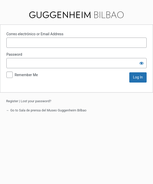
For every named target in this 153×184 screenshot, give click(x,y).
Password (14, 54)
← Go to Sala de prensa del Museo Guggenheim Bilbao (46, 110)
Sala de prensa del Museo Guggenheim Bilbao (76, 14)
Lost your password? (36, 101)
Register (12, 101)
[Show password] (141, 63)
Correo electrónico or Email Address (34, 34)
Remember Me (26, 75)
